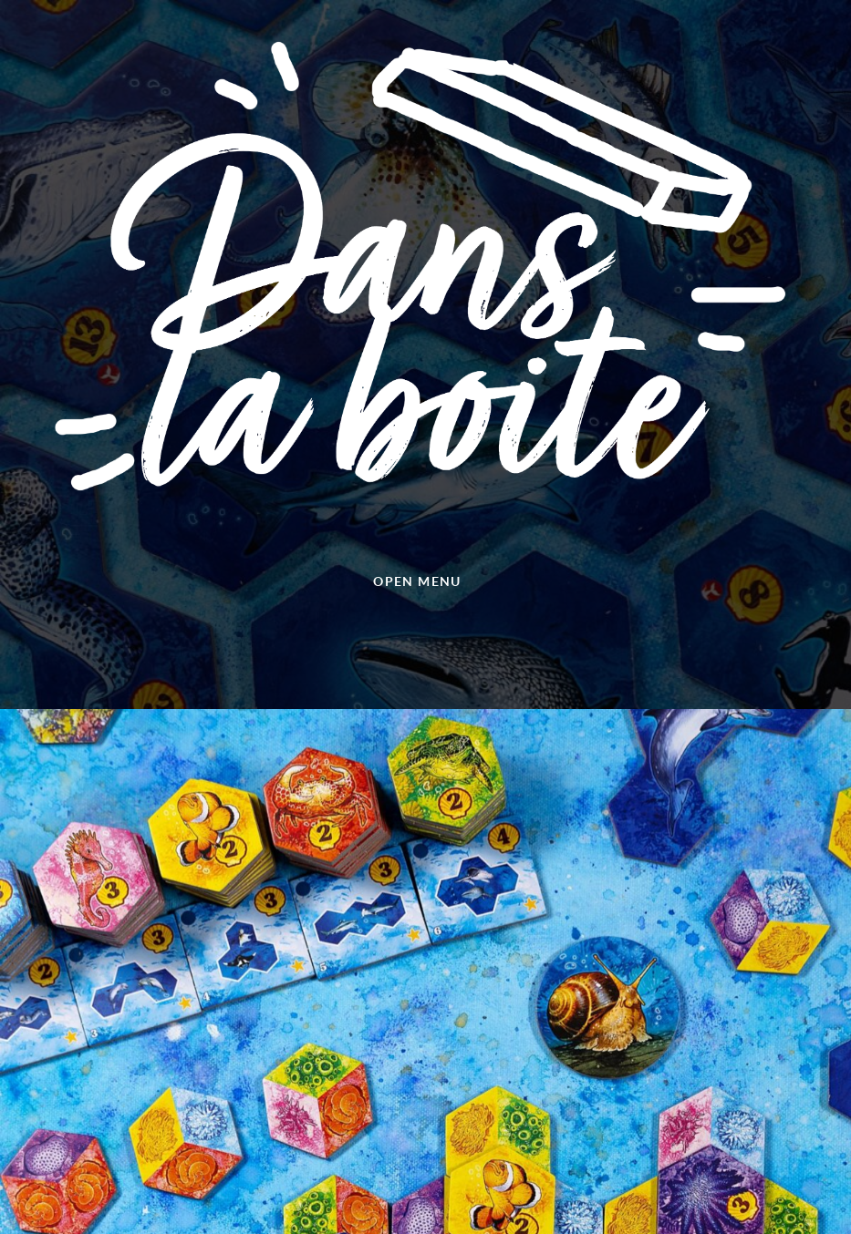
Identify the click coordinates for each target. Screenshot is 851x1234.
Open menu (417, 581)
